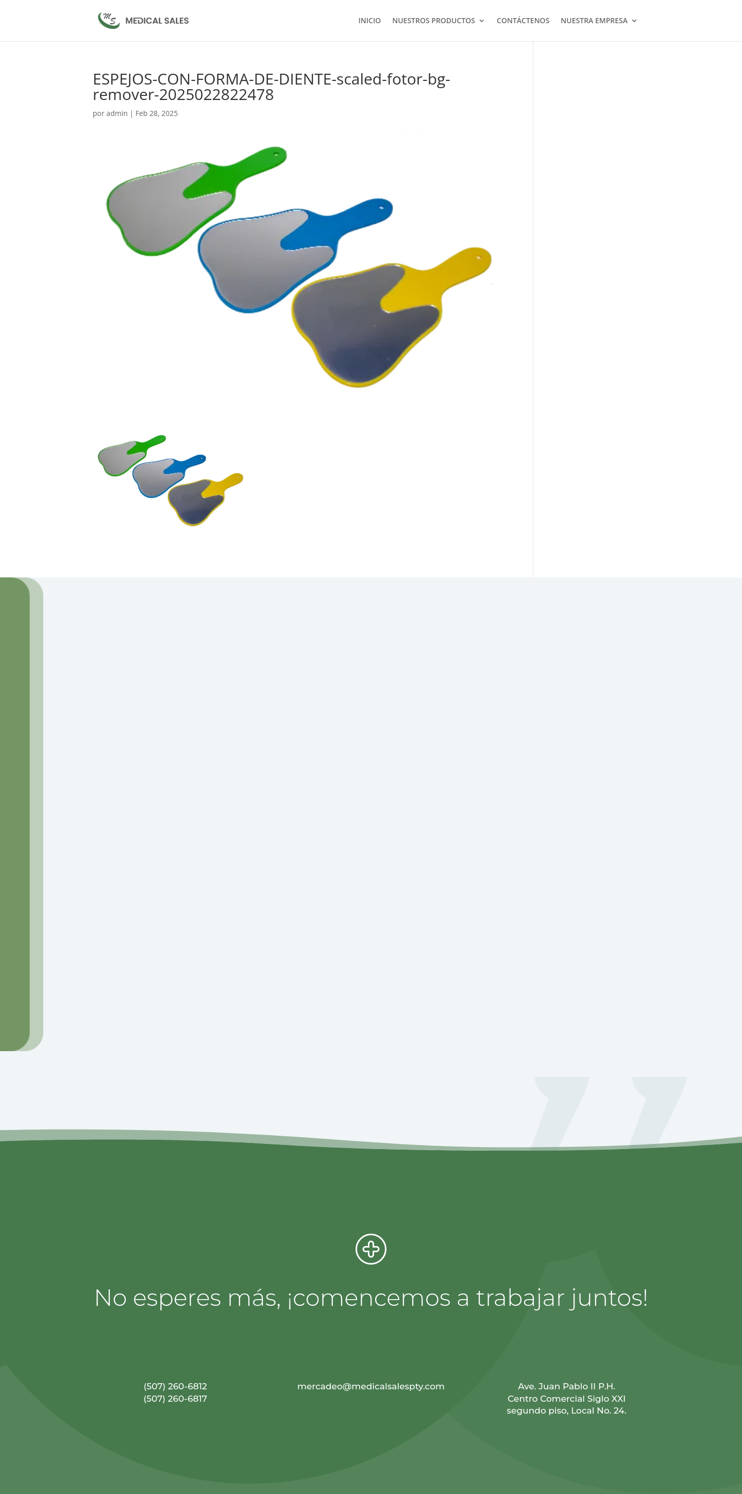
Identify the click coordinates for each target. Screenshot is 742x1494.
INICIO (370, 21)
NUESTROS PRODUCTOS (433, 21)
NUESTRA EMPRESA (594, 21)
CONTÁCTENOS (523, 21)
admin (116, 113)
